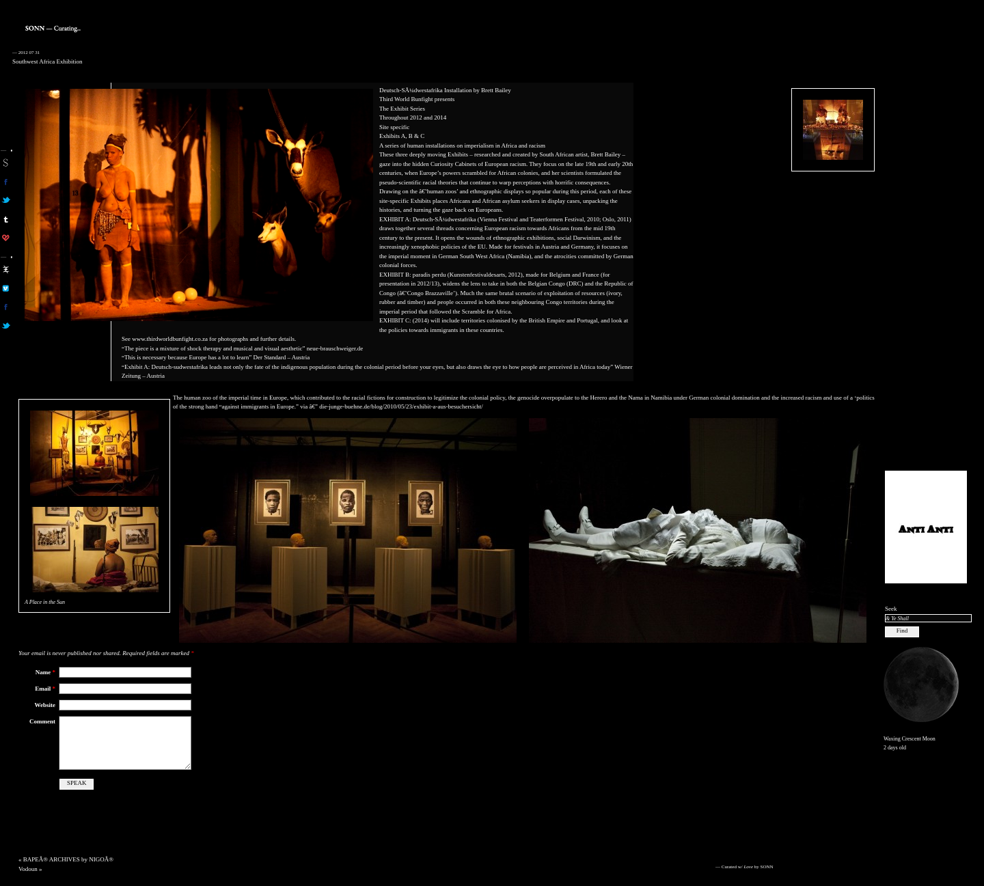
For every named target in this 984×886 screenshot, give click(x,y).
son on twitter (6, 200)
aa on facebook (6, 307)
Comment (42, 721)
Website (45, 705)
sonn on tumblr (6, 219)
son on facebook (6, 181)
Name (45, 672)
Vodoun (28, 869)
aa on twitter (6, 326)
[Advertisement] (926, 253)
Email (45, 688)
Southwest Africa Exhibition (47, 61)
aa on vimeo (6, 288)
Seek (891, 608)
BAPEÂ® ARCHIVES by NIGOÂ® (68, 859)
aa (6, 269)
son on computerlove (6, 238)
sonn (6, 162)
